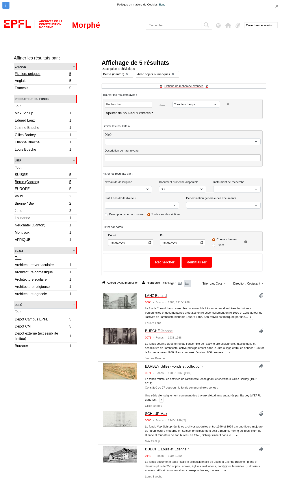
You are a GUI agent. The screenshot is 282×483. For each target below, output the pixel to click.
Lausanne (43, 218)
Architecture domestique (43, 273)
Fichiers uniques (43, 74)
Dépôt (108, 134)
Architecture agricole (43, 294)
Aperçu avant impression (120, 282)
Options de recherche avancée (183, 86)
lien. (162, 4)
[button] (228, 25)
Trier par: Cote (212, 283)
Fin (162, 235)
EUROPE (43, 189)
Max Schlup (43, 114)
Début (112, 235)
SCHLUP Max (156, 414)
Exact (220, 245)
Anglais (43, 81)
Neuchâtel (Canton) (43, 226)
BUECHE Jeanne (159, 331)
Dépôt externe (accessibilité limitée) (43, 336)
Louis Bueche (43, 150)
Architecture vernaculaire (43, 265)
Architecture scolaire (43, 280)
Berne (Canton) (43, 182)
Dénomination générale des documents (211, 198)
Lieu (18, 160)
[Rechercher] (174, 25)
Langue (20, 66)
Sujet (19, 250)
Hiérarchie (151, 282)
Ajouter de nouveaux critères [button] (128, 113)
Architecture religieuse (43, 287)
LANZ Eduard (156, 296)
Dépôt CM (43, 327)
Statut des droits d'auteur (120, 198)
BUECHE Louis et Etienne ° (167, 449)
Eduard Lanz (43, 121)
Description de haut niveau (122, 150)
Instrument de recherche (228, 182)
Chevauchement (227, 239)
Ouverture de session (260, 25)
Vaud (43, 197)
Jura (43, 211)
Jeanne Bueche (43, 128)
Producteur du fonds (31, 99)
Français (43, 88)
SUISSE (43, 175)
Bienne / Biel (43, 204)
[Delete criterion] (228, 104)
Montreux (43, 233)
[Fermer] (277, 6)
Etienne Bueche (43, 143)
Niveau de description (118, 182)
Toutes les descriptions (165, 214)
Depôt (19, 305)
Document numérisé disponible (178, 182)
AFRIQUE (43, 240)
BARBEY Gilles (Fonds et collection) (174, 366)
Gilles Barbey (43, 135)
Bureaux (43, 346)
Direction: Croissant (247, 283)
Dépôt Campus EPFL (43, 320)
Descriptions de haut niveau (126, 214)
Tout (18, 106)
